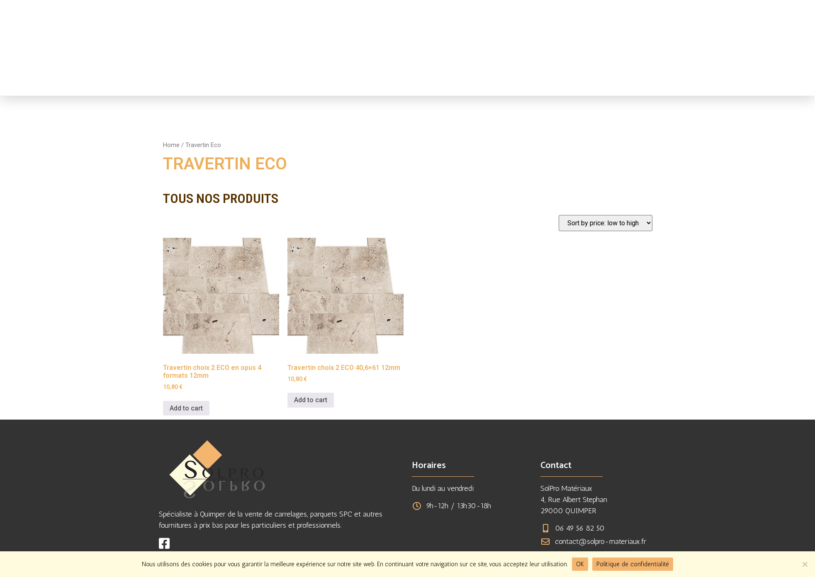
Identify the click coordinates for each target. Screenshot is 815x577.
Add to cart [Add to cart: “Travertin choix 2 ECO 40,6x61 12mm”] (310, 400)
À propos (519, 82)
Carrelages (430, 82)
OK (580, 564)
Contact (607, 82)
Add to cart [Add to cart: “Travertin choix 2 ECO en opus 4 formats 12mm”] (186, 408)
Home (171, 145)
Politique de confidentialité (632, 564)
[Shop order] (605, 223)
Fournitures (477, 82)
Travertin (387, 82)
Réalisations (563, 82)
